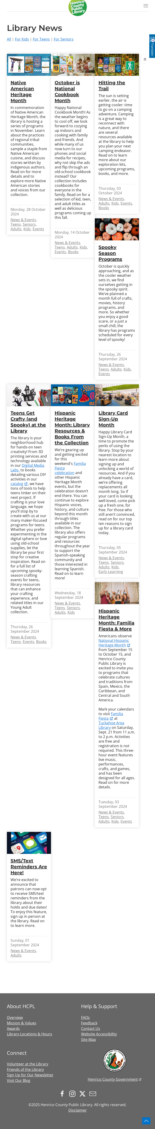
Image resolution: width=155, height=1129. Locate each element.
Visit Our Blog (18, 1080)
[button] (146, 5)
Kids (27, 229)
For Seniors (63, 39)
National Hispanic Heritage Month (114, 643)
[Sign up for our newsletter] (94, 1093)
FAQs (85, 1017)
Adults (16, 229)
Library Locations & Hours (29, 1034)
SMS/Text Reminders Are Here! (29, 866)
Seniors (29, 224)
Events (38, 229)
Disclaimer (77, 1110)
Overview (15, 1017)
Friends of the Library (25, 1069)
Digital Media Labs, (27, 467)
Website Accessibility (99, 1034)
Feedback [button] (89, 1023)
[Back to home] (77, 7)
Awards (13, 1028)
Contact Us (90, 1028)
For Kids (22, 39)
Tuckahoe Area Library (111, 725)
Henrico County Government (113, 1079)
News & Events (23, 219)
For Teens (41, 39)
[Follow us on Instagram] (73, 1093)
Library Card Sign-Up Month (113, 419)
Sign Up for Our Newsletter (30, 1074)
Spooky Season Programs (110, 253)
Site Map (88, 1039)
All (9, 39)
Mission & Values (21, 1023)
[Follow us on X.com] (83, 1093)
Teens (16, 224)
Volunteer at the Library (27, 1064)
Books (73, 252)
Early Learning (111, 571)
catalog (17, 483)
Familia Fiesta (111, 716)
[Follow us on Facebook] (63, 1093)
